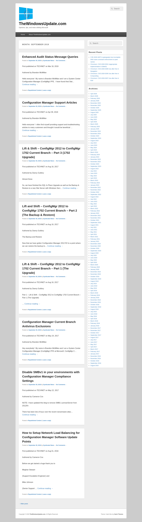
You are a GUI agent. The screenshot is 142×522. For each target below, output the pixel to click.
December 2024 (95, 131)
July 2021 (93, 227)
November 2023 (95, 161)
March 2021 (94, 237)
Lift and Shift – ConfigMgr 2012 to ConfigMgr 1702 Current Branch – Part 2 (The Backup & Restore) (49, 211)
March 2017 (94, 349)
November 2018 (95, 302)
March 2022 (94, 208)
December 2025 (95, 103)
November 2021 (95, 218)
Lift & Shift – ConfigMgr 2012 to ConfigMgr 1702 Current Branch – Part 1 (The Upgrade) (51, 268)
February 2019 (95, 295)
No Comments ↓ (61, 60)
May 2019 (93, 288)
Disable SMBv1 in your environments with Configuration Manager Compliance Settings (51, 376)
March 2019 (94, 293)
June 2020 (93, 258)
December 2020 (95, 244)
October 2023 (94, 164)
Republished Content (34, 90)
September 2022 (95, 194)
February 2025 (95, 126)
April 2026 (93, 94)
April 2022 (93, 206)
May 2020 (93, 260)
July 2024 (93, 143)
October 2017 (94, 333)
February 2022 (95, 211)
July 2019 (93, 283)
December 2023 (95, 159)
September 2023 (95, 166)
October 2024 (94, 136)
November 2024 (95, 133)
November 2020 (95, 246)
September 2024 (95, 138)
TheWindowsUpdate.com (42, 23)
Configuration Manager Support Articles (49, 102)
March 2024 (94, 152)
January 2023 (94, 185)
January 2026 (94, 101)
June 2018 (93, 314)
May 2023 (93, 176)
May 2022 (93, 204)
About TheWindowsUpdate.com (40, 34)
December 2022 (95, 187)
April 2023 (93, 178)
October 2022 (94, 192)
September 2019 (95, 279)
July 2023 (93, 171)
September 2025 (95, 110)
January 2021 (94, 241)
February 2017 (95, 351)
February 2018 (95, 323)
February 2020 (95, 267)
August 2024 (94, 140)
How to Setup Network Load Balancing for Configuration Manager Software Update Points (51, 437)
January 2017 (94, 354)
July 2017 (93, 340)
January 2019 (94, 297)
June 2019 (93, 286)
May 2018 (93, 316)
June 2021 (93, 229)
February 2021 (95, 239)
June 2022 (93, 201)
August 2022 (94, 197)
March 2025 (94, 124)
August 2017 (94, 337)
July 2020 (93, 255)
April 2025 (93, 122)
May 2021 (93, 232)
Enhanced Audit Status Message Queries (50, 56)
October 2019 (94, 276)
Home (23, 34)
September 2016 (95, 363)
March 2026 (94, 96)
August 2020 (94, 253)
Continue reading (30, 84)
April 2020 (93, 262)
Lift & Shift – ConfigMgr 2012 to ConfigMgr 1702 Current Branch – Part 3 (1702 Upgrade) (51, 153)
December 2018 (95, 300)
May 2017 (93, 344)
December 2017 (95, 328)
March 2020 (94, 265)
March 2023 (94, 180)
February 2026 (95, 98)
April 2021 (93, 234)
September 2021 (95, 222)
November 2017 (95, 330)
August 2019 (94, 281)
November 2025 (95, 105)
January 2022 (94, 213)
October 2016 (94, 361)
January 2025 (94, 129)
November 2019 (95, 274)
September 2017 (95, 335)
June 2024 (93, 145)
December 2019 (95, 272)
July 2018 (93, 311)
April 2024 (93, 150)
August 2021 (94, 225)
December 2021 (95, 215)
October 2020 (94, 248)
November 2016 (95, 358)
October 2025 (94, 108)
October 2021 (94, 220)
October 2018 (94, 304)
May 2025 (93, 119)
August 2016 (94, 365)
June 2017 (93, 342)
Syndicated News (48, 60)
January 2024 (94, 157)
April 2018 (93, 318)
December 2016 (95, 356)
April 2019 (93, 290)
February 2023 (95, 183)
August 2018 (94, 309)
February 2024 (95, 154)
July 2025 (93, 115)
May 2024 (93, 147)
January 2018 (94, 326)
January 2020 (94, 269)
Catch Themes (118, 514)
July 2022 (93, 199)
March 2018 (94, 321)
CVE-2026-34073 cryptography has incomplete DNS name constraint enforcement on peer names (105, 59)
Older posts (23, 504)
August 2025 (94, 112)
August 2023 (94, 168)
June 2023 (93, 173)
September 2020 (95, 251)
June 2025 (93, 117)
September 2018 (95, 307)
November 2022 (95, 190)
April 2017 (93, 347)
